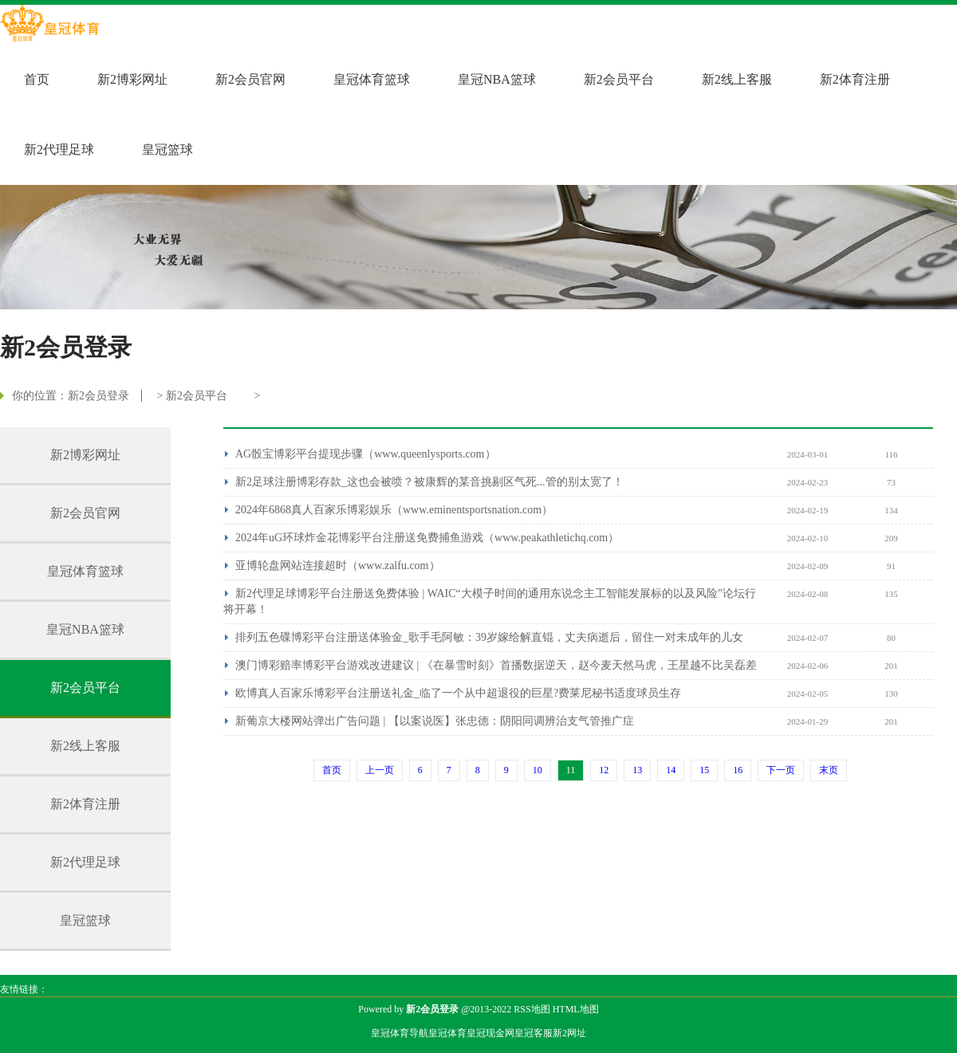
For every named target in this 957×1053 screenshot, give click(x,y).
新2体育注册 (855, 79)
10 (537, 770)
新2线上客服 (737, 79)
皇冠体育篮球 (371, 79)
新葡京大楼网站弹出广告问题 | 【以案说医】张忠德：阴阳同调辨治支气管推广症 (434, 721)
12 (603, 770)
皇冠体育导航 (399, 1033)
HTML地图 (576, 1009)
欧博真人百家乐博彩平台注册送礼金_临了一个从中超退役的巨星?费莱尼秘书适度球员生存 (458, 693)
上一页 (379, 770)
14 (670, 770)
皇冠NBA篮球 (497, 79)
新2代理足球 (59, 149)
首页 (36, 79)
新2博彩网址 (132, 79)
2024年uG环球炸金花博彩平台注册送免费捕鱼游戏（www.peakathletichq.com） (427, 538)
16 (737, 770)
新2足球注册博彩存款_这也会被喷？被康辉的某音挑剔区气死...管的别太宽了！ (429, 482)
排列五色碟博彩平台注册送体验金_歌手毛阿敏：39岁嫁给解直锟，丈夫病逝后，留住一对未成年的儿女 (489, 637)
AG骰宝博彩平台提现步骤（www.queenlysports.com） (365, 454)
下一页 (780, 770)
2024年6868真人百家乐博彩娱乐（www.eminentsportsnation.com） (394, 510)
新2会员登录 (98, 396)
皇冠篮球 (167, 149)
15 (704, 770)
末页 (828, 770)
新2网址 (569, 1033)
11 (571, 770)
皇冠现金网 (490, 1033)
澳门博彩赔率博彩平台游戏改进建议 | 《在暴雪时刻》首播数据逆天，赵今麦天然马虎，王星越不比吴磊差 (496, 665)
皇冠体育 (447, 1033)
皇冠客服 (533, 1033)
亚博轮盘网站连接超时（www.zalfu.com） (337, 566)
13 (637, 770)
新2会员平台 (619, 79)
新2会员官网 (250, 79)
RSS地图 (531, 1009)
